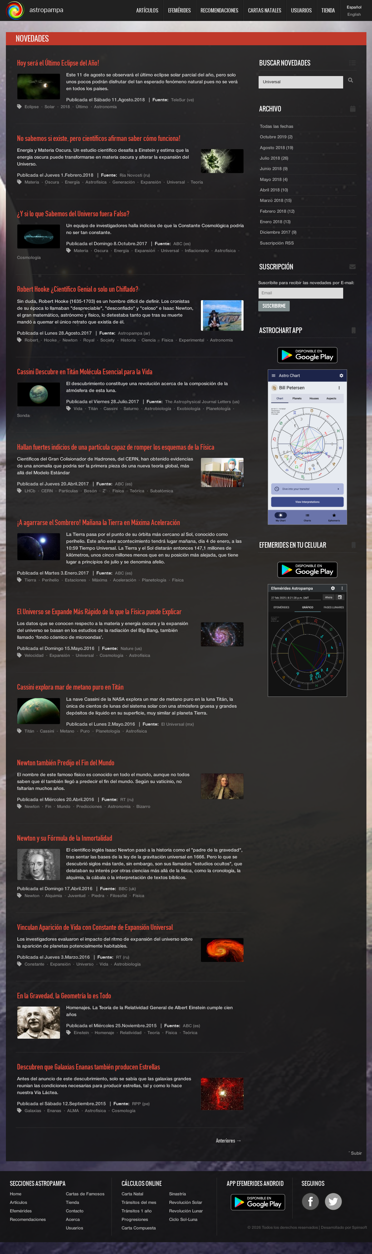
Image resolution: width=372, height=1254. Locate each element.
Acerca (73, 1230)
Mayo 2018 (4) (275, 184)
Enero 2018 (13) (276, 229)
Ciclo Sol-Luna (183, 1230)
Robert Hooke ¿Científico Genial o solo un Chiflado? (85, 291)
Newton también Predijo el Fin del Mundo (71, 771)
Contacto (75, 1221)
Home (15, 1204)
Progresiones (135, 1230)
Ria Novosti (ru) (136, 177)
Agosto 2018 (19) (278, 151)
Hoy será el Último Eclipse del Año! (63, 65)
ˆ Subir (355, 1163)
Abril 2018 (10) (275, 195)
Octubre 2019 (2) (278, 140)
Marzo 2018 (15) (277, 207)
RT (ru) (127, 808)
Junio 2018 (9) (275, 173)
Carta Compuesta (139, 1239)
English (354, 15)
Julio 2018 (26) (275, 162)
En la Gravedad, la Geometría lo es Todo (70, 1004)
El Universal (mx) (178, 733)
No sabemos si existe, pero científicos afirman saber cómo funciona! (109, 140)
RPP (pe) (141, 1113)
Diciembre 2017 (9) (280, 240)
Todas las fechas (277, 129)
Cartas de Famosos (85, 1204)
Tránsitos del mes (139, 1212)
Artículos (147, 10)
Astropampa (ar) (135, 335)
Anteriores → (229, 1150)
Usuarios (301, 10)
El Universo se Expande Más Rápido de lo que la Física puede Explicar (110, 620)
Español (354, 8)
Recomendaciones (219, 10)
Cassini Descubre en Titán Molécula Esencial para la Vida (93, 380)
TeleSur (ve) (183, 102)
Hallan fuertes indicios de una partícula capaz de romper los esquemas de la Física (128, 456)
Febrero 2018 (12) (279, 218)
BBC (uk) (128, 897)
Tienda (328, 10)
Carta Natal (132, 1204)
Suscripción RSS (277, 251)
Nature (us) (132, 658)
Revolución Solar (185, 1212)
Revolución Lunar (186, 1221)
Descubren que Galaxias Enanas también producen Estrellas (97, 1076)
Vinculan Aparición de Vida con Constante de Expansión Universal (104, 936)
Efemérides (179, 10)
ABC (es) (182, 246)
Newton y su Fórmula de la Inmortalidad (70, 847)
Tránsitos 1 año (137, 1221)
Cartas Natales (264, 10)
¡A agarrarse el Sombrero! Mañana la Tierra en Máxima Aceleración (107, 531)
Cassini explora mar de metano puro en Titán (76, 696)
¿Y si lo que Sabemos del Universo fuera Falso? (80, 216)
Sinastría (177, 1204)
